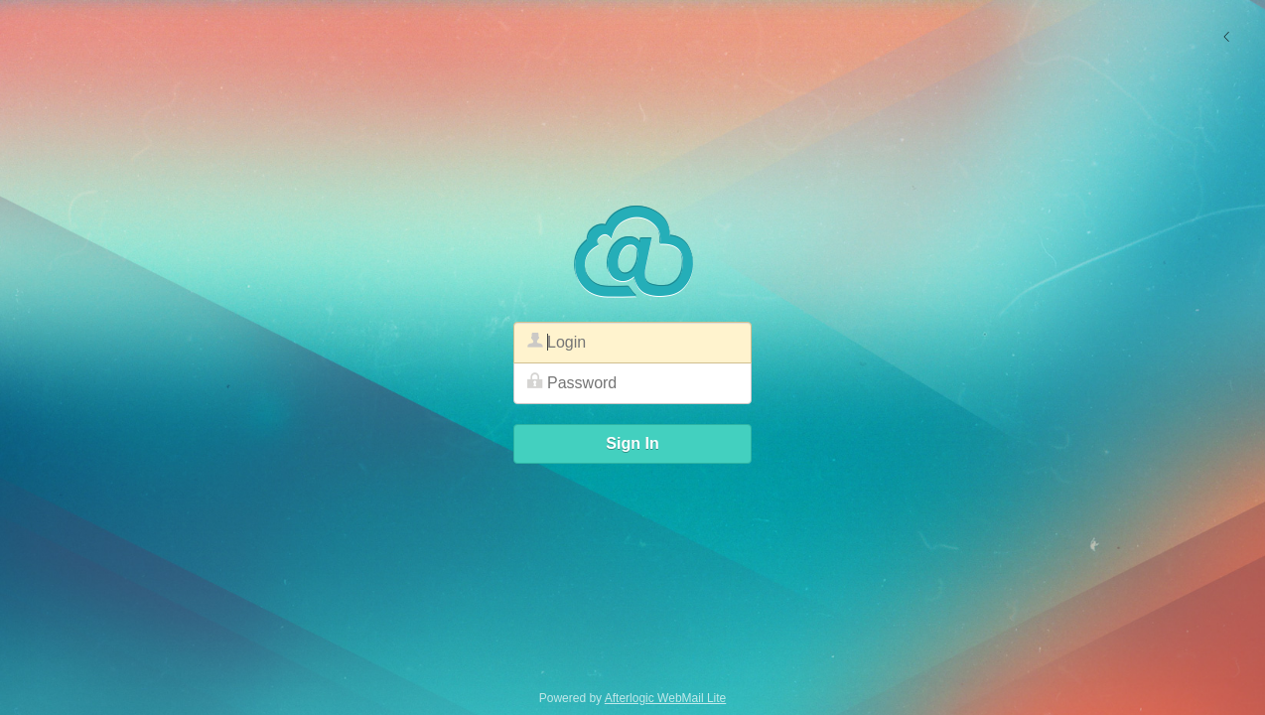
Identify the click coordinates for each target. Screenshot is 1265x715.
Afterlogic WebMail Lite (666, 698)
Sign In (632, 443)
